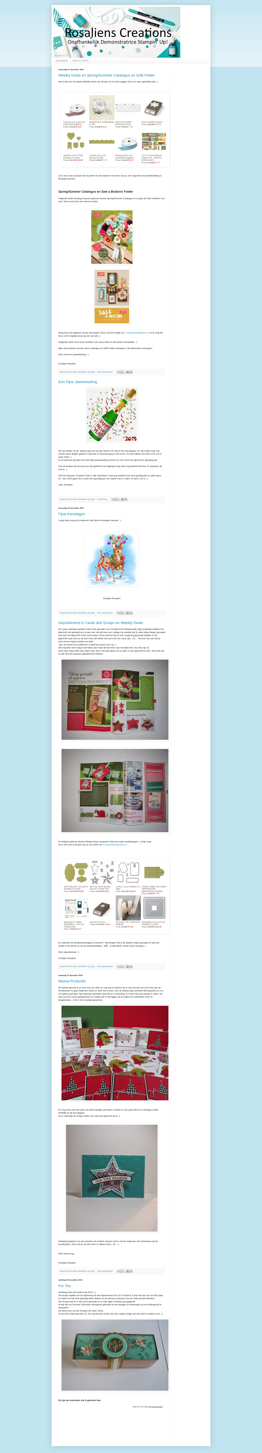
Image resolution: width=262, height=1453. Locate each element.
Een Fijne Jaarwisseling (77, 382)
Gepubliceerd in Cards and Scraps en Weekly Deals (100, 623)
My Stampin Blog (156, 1407)
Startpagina (62, 60)
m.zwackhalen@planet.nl (136, 332)
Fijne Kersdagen (71, 514)
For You (64, 1286)
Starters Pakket (81, 60)
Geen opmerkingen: (105, 372)
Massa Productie (72, 981)
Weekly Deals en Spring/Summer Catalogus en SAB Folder (106, 75)
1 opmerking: (102, 499)
